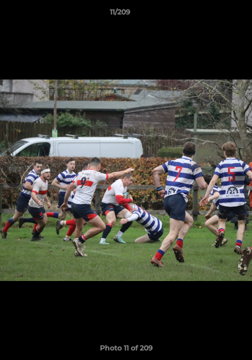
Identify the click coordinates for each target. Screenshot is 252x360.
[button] (216, 14)
